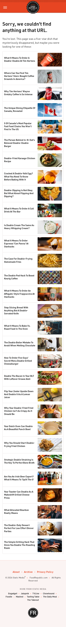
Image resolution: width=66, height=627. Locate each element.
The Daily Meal (50, 597)
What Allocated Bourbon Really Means (16, 511)
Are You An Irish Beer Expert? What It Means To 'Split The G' (19, 478)
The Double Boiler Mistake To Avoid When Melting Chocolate (19, 344)
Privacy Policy (45, 571)
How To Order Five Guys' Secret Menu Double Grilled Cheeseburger (18, 360)
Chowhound (48, 593)
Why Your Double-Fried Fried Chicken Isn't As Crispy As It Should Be (18, 410)
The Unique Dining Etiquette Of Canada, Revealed (19, 109)
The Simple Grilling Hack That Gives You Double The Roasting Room (19, 545)
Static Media (18, 577)
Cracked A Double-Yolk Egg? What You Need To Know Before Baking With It (18, 176)
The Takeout (33, 600)
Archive (28, 571)
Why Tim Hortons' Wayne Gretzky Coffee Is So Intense (18, 93)
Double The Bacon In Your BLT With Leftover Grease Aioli (19, 377)
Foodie (9, 597)
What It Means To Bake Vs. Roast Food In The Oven (17, 327)
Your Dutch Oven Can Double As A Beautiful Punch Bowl (18, 428)
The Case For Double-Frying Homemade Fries (18, 260)
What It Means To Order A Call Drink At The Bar (19, 210)
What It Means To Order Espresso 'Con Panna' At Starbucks (16, 243)
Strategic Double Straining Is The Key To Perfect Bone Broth (19, 461)
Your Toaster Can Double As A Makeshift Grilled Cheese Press (18, 494)
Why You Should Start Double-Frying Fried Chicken (19, 444)
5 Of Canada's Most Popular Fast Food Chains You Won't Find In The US (18, 126)
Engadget (12, 593)
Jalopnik (25, 593)
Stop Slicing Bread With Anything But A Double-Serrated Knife (16, 310)
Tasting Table (33, 597)
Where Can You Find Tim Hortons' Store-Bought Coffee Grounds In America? (19, 76)
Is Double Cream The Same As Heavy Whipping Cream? (19, 227)
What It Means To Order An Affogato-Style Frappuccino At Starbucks (19, 293)
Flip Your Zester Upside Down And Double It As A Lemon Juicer (19, 394)
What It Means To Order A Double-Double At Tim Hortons (19, 59)
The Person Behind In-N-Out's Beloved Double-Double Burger (19, 143)
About (16, 571)
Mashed (19, 597)
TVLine (35, 593)
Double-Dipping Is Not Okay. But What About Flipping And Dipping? (19, 193)
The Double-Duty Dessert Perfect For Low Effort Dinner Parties (19, 528)
